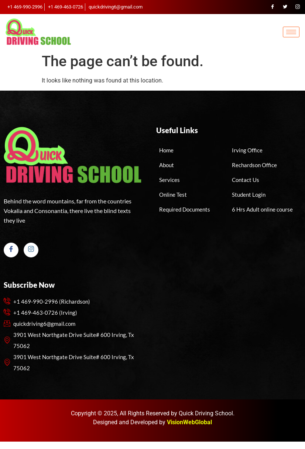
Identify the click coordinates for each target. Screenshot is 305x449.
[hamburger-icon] (291, 32)
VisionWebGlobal (189, 422)
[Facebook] (272, 7)
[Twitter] (285, 7)
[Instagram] (297, 7)
